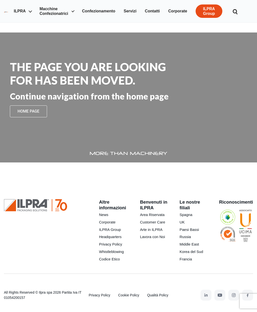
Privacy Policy (110, 244)
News (103, 215)
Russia (185, 237)
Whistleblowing (111, 252)
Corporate (107, 222)
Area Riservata (152, 215)
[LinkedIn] (206, 295)
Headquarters (110, 237)
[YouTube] (219, 295)
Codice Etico (109, 259)
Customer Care (152, 222)
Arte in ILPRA (151, 229)
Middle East (189, 244)
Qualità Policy (157, 295)
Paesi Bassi (189, 229)
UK (182, 222)
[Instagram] (233, 295)
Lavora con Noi (152, 237)
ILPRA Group (110, 229)
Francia (186, 259)
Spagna (186, 215)
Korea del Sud (191, 252)
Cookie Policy (128, 295)
